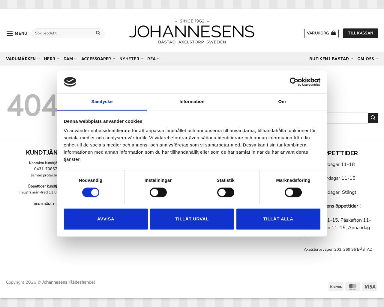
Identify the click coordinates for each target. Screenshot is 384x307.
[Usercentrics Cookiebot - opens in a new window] (294, 81)
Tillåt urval (192, 219)
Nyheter (131, 58)
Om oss (367, 58)
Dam (70, 58)
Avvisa (105, 219)
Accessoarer (98, 58)
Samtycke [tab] (102, 101)
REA (153, 58)
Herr (51, 58)
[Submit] (98, 33)
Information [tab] (192, 101)
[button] (17, 33)
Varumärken (23, 58)
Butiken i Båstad (331, 58)
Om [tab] (282, 101)
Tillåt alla (278, 219)
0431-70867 (45, 169)
